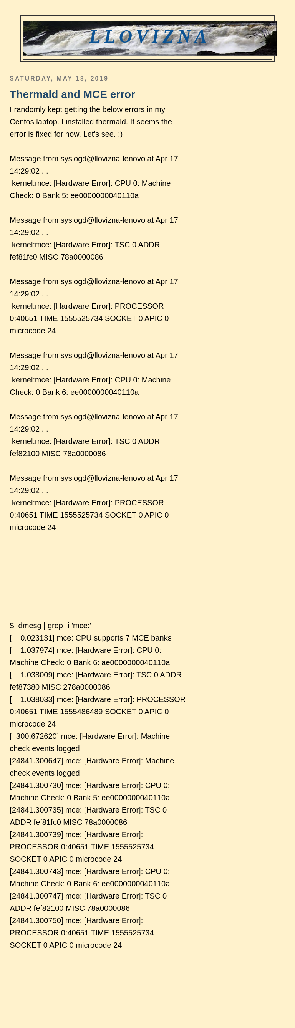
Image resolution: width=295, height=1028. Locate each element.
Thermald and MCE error (72, 94)
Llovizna (149, 36)
